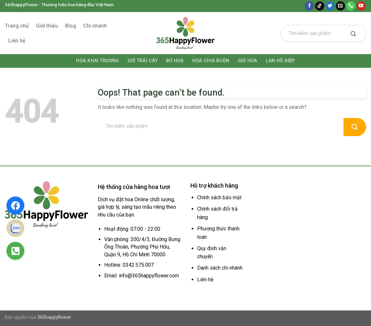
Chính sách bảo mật (219, 197)
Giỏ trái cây (143, 61)
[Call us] (350, 6)
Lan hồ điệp (280, 61)
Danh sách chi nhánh (219, 268)
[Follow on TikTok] (319, 6)
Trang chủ (17, 26)
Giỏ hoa (247, 61)
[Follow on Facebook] (309, 6)
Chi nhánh (95, 26)
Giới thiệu (47, 26)
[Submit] (353, 34)
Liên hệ (17, 41)
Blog (70, 26)
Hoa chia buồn (211, 61)
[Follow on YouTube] (361, 6)
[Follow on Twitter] (330, 6)
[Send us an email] (340, 6)
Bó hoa (175, 61)
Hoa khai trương (97, 61)
